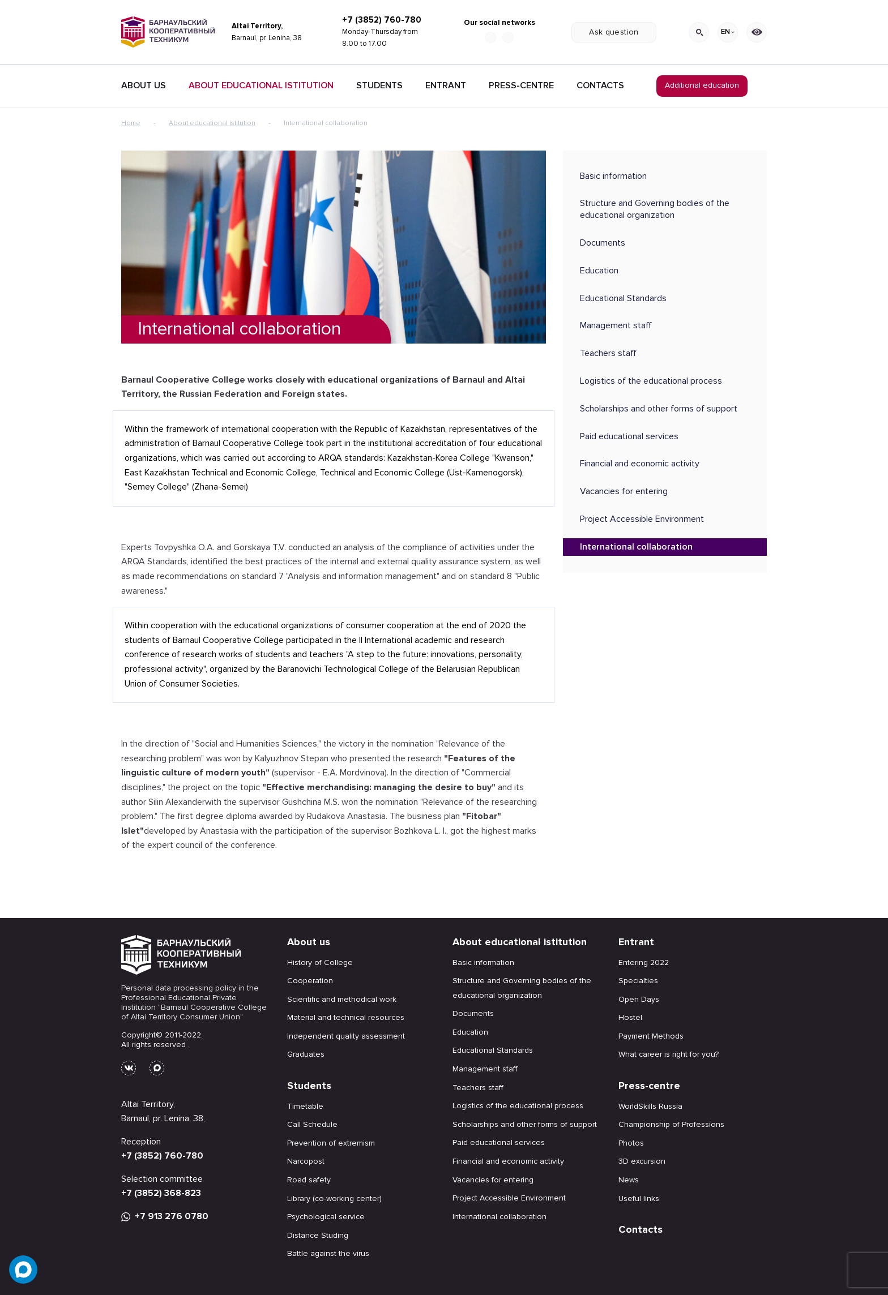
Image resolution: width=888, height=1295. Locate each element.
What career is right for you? (668, 1054)
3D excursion (641, 1161)
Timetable (305, 1106)
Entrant (445, 85)
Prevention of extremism (331, 1143)
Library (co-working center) (334, 1198)
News (628, 1180)
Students (379, 85)
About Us (143, 85)
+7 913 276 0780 (164, 1216)
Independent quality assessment (346, 1036)
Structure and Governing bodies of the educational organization (654, 209)
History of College (320, 962)
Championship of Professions (671, 1124)
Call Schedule (312, 1124)
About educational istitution (261, 85)
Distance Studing (317, 1235)
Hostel (630, 1017)
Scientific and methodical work (341, 999)
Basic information (613, 176)
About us (308, 942)
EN (728, 31)
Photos (631, 1143)
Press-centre (521, 85)
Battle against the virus (328, 1253)
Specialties (638, 980)
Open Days (638, 999)
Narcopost (306, 1161)
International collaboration (636, 546)
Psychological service (326, 1216)
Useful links (638, 1198)
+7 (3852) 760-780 (381, 20)
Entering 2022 (643, 962)
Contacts (600, 85)
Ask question (613, 32)
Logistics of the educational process (651, 381)
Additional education (702, 85)
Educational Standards (623, 298)
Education (599, 270)
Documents (602, 242)
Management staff (616, 325)
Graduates (306, 1054)
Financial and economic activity (639, 463)
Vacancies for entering (624, 491)
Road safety (309, 1180)
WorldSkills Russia (650, 1106)
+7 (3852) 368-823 (161, 1193)
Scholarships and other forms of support (658, 408)
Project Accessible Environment (642, 519)
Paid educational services (629, 436)
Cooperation (310, 980)
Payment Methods (651, 1036)
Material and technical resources (345, 1017)
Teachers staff (608, 353)
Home (130, 123)
